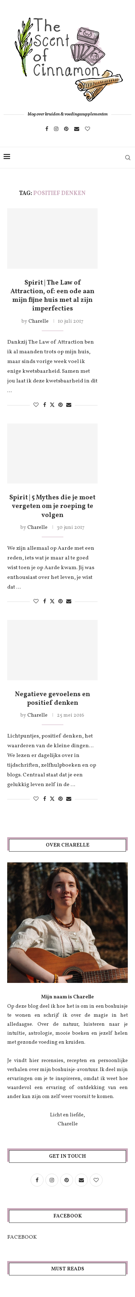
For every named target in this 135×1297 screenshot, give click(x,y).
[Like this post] (36, 405)
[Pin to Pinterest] (60, 405)
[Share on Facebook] (44, 405)
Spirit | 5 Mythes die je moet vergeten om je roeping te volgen (52, 506)
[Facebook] (46, 128)
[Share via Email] (68, 405)
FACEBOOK (22, 1237)
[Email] (76, 128)
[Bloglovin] (87, 128)
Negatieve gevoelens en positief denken (52, 699)
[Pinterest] (66, 128)
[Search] (127, 157)
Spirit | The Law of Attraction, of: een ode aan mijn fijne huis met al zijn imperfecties (52, 296)
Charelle (38, 321)
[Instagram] (56, 128)
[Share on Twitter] (52, 405)
